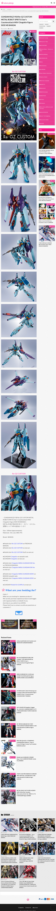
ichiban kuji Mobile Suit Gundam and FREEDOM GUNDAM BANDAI (26, 641)
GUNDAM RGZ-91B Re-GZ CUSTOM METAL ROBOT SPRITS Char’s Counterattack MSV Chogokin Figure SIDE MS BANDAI (25, 10)
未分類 (42, 123)
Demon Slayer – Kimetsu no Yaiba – (46, 50)
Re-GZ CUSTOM (17, 543)
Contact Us (28, 907)
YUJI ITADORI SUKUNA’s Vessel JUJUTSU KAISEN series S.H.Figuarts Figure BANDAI (46, 152)
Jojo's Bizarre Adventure (46, 73)
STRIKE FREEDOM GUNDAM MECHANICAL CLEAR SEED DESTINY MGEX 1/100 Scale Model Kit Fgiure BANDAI (46, 837)
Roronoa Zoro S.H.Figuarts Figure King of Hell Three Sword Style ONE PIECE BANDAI (46, 199)
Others (42, 99)
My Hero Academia (45, 80)
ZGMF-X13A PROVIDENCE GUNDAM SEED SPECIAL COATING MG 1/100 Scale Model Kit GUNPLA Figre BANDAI (27, 776)
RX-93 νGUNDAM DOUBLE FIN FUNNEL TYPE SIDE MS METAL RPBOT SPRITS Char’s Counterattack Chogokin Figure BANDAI (25, 661)
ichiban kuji (41, 24)
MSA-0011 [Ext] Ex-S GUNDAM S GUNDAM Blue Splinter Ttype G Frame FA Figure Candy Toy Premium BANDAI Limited (26, 743)
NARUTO (43, 84)
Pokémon (46, 24)
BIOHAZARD (44, 45)
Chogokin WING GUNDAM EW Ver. (23, 563)
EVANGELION (44, 58)
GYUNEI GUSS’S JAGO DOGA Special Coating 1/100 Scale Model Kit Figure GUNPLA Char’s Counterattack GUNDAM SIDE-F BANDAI (26, 693)
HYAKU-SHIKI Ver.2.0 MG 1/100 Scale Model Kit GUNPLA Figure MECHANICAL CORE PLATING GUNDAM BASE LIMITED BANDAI (9, 860)
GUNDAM (9, 9)
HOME (3, 9)
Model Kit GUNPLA (17, 585)
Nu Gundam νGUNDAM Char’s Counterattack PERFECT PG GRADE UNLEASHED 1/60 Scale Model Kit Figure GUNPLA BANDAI (27, 837)
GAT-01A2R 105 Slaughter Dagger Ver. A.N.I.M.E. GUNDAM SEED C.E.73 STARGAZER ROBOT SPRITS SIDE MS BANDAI (27, 710)
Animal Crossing (42, 26)
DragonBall (48, 26)
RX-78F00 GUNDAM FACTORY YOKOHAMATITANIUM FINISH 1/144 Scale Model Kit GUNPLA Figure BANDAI (26, 726)
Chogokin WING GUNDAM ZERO (23, 574)
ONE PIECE (43, 95)
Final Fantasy (43, 65)
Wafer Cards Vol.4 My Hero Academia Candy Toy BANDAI (46, 221)
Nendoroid (43, 88)
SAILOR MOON (44, 112)
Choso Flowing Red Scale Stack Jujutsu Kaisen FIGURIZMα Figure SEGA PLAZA (47, 175)
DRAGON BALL (44, 54)
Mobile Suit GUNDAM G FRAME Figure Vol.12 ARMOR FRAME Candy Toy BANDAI (26, 758)
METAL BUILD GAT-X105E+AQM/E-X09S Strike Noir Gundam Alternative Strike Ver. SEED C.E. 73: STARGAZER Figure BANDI (26, 793)
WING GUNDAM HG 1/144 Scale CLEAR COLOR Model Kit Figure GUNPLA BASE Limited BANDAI (25, 675)
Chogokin (14, 556)
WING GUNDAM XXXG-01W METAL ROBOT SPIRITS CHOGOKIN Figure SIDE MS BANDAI (26, 860)
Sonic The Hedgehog (45, 116)
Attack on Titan (44, 41)
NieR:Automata (44, 92)
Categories (21, 907)
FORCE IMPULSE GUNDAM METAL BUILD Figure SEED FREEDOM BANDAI (45, 244)
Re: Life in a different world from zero (46, 107)
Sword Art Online (45, 119)
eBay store (35, 907)
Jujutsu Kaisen (44, 77)
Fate (42, 62)
